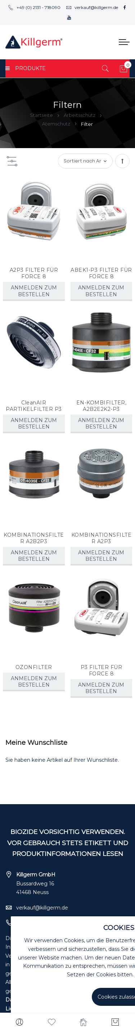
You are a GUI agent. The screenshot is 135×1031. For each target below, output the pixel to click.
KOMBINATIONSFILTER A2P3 (101, 538)
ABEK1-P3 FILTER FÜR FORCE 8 (101, 273)
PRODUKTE (25, 68)
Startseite (42, 115)
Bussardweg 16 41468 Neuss (35, 883)
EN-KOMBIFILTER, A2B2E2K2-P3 (101, 405)
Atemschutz (56, 124)
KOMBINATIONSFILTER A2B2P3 (34, 538)
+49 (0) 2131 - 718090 (34, 7)
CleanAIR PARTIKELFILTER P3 (34, 405)
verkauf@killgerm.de (92, 7)
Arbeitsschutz (80, 115)
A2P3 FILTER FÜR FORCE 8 (34, 273)
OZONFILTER (33, 667)
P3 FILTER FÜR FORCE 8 (101, 670)
